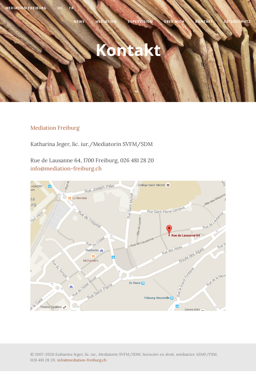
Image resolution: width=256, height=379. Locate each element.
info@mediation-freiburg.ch (66, 168)
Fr (71, 8)
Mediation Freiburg (25, 8)
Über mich (174, 21)
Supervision (140, 21)
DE (59, 8)
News (79, 21)
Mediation (106, 21)
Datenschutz (237, 21)
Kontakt (204, 21)
